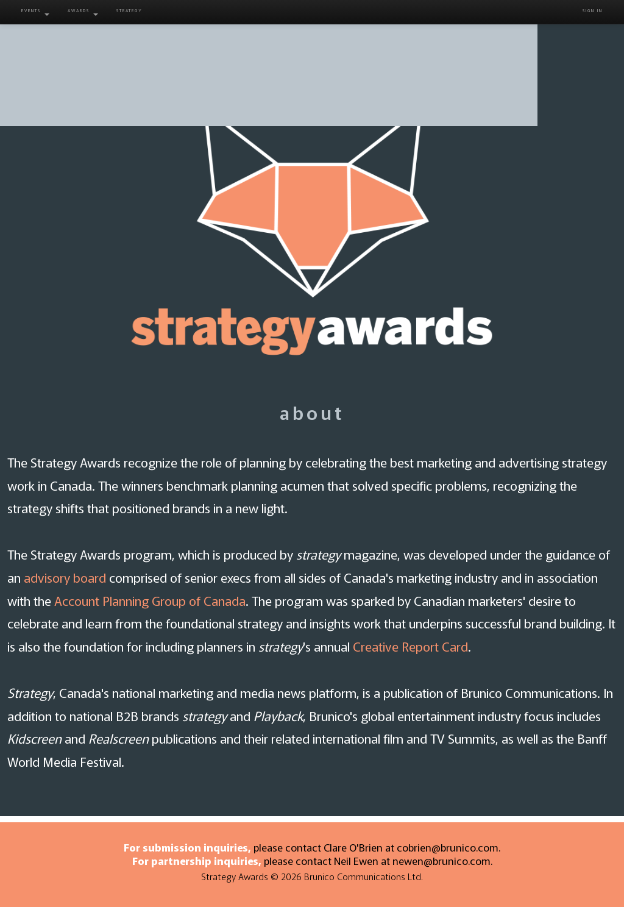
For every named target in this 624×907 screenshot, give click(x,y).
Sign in (593, 10)
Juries (365, 43)
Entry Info (271, 43)
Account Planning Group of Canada (150, 600)
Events (35, 11)
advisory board (65, 577)
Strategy (129, 10)
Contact (546, 43)
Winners (459, 43)
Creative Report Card (410, 646)
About (177, 43)
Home (77, 43)
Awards (83, 11)
